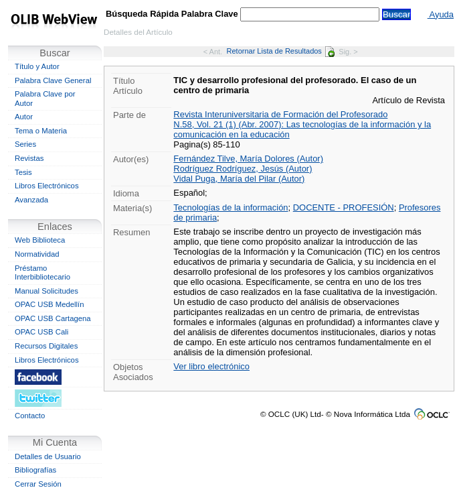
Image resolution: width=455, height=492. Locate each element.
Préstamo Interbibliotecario (42, 273)
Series (25, 144)
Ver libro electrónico (211, 366)
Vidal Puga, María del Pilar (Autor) (238, 179)
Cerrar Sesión (38, 484)
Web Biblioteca (40, 240)
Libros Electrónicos (47, 186)
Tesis (23, 172)
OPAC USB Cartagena (53, 318)
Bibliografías (35, 470)
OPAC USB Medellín (49, 304)
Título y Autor (37, 66)
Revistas (29, 158)
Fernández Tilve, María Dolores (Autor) (248, 158)
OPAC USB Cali (41, 332)
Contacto (30, 416)
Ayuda (441, 14)
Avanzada (31, 200)
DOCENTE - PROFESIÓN (343, 207)
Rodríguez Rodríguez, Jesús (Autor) (242, 169)
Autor (24, 117)
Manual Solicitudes (46, 291)
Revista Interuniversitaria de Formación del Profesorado (280, 114)
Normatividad (37, 254)
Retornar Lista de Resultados (281, 51)
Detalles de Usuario (48, 456)
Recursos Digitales (46, 346)
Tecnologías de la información (230, 207)
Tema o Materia (41, 131)
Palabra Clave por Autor (45, 98)
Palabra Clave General (53, 80)
